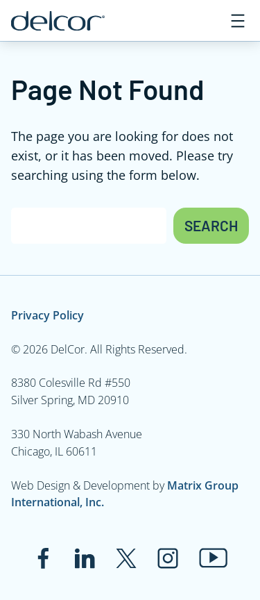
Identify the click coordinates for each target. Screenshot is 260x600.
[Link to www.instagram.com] (167, 558)
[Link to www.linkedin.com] (84, 558)
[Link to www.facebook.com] (43, 558)
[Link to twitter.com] (126, 558)
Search (211, 225)
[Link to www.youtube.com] (213, 558)
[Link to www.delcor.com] (58, 21)
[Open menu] (238, 21)
